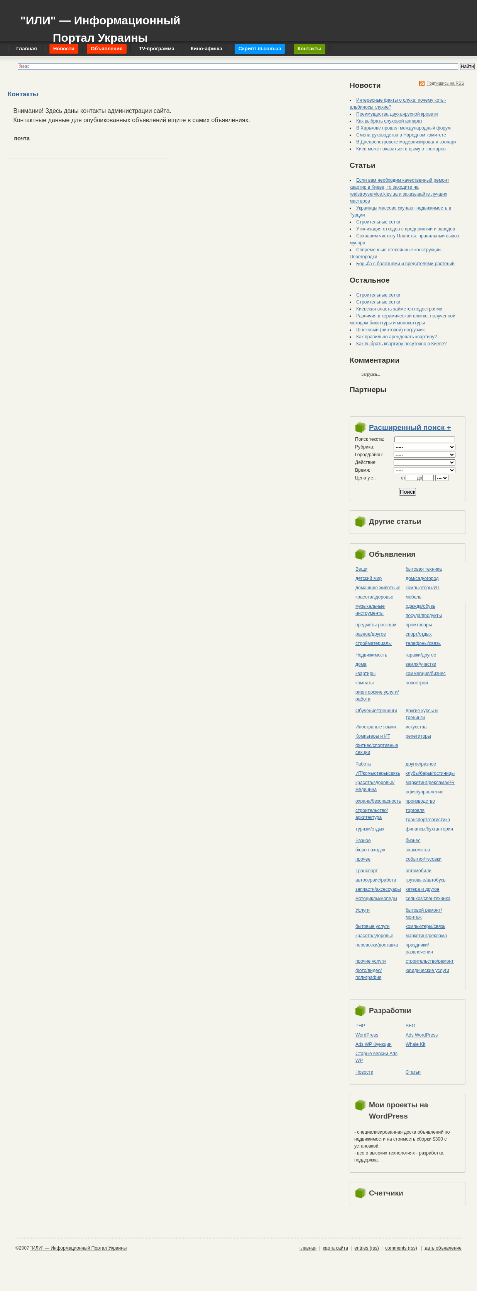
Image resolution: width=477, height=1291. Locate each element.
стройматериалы (373, 643)
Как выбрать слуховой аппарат (389, 121)
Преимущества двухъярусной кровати (397, 114)
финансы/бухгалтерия (429, 829)
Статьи (413, 1072)
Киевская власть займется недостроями (399, 309)
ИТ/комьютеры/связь (377, 773)
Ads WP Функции (373, 1044)
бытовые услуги (372, 926)
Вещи (361, 569)
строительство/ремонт (430, 961)
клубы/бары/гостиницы (430, 773)
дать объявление (443, 1248)
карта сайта (335, 1248)
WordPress (366, 1035)
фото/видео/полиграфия (368, 974)
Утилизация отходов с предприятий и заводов (405, 229)
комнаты (364, 683)
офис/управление (424, 792)
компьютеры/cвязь (425, 926)
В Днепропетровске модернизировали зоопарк (406, 142)
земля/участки (421, 664)
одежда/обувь (420, 606)
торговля (415, 810)
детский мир (368, 578)
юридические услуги (427, 970)
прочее (362, 859)
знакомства (418, 850)
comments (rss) (401, 1248)
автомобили (418, 870)
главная (307, 1248)
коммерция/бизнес (426, 673)
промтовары (419, 625)
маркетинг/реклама (426, 935)
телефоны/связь (423, 643)
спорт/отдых (419, 634)
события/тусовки (423, 859)
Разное (363, 840)
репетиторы (418, 736)
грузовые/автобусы (426, 880)
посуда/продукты (424, 615)
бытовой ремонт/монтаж (424, 913)
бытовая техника (424, 569)
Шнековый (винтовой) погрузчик (390, 330)
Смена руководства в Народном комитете (401, 135)
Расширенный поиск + (410, 427)
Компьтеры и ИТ (372, 736)
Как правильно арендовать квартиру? (396, 336)
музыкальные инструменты (370, 610)
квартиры (365, 673)
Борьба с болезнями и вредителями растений (405, 263)
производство (420, 801)
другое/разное (421, 764)
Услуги (362, 910)
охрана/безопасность (378, 801)
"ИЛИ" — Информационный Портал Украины (100, 25)
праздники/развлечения (419, 948)
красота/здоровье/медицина (374, 786)
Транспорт (366, 870)
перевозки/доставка (376, 945)
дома (361, 664)
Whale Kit (415, 1044)
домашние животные (377, 587)
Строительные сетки (378, 222)
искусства (416, 727)
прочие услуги (370, 961)
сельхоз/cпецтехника (428, 898)
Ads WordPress (422, 1035)
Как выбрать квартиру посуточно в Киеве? (401, 343)
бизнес (413, 840)
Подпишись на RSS (445, 83)
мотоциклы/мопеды (376, 898)
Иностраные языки (375, 727)
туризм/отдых (369, 829)
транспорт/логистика (428, 819)
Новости (364, 1072)
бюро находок (370, 850)
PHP (360, 1025)
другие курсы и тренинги (422, 714)
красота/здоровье (374, 597)
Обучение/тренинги (376, 710)
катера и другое (423, 889)
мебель (413, 597)
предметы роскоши (375, 625)
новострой (417, 683)
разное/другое (370, 634)
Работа (363, 764)
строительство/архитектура (371, 814)
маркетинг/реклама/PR (430, 782)
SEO (410, 1025)
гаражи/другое (421, 655)
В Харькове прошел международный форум (403, 128)
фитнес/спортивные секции (376, 749)
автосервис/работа (375, 880)
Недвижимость (371, 655)
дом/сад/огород (422, 578)
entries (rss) (366, 1248)
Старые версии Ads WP (376, 1057)
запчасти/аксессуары (378, 889)
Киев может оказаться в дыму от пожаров (401, 149)
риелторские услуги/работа (377, 695)
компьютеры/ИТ (423, 587)
